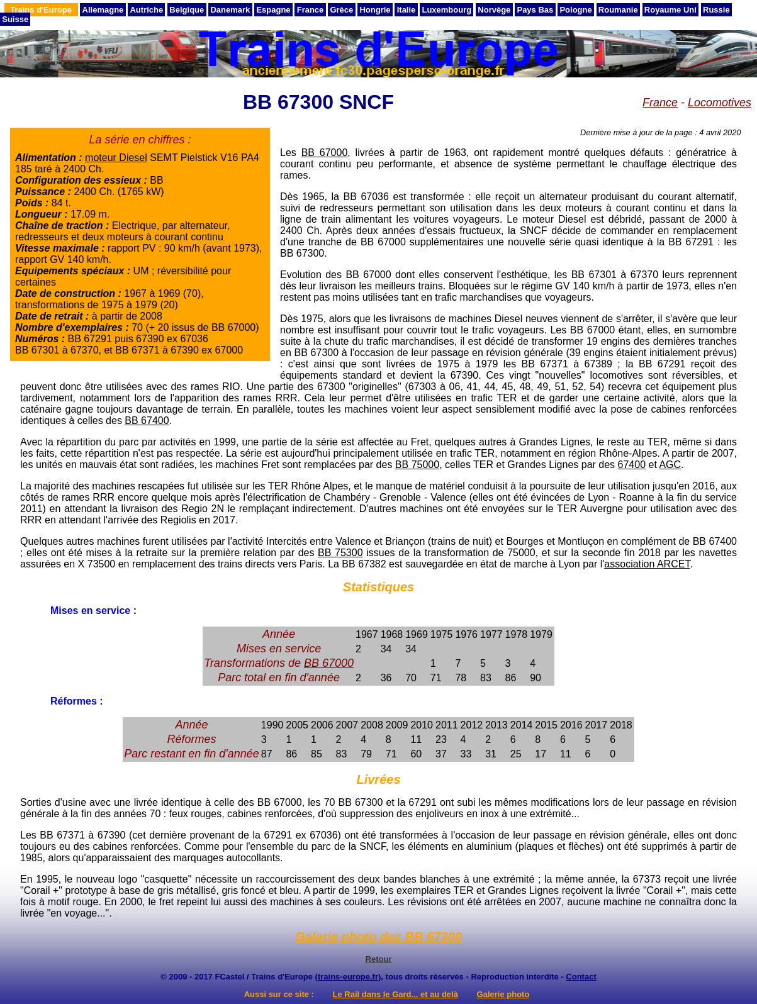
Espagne (273, 9)
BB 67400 (147, 420)
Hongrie (374, 9)
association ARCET (647, 564)
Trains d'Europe (41, 9)
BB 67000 (324, 152)
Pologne (575, 9)
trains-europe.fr (348, 976)
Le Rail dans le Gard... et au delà (395, 994)
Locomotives (719, 102)
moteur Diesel (116, 157)
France (310, 9)
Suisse (15, 19)
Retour (379, 959)
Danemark (230, 9)
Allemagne (103, 9)
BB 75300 (340, 552)
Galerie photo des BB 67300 (378, 937)
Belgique (186, 9)
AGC (670, 464)
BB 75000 (417, 464)
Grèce (341, 9)
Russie (716, 9)
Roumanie (618, 9)
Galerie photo (503, 994)
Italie (406, 9)
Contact (581, 976)
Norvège (494, 9)
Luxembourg (446, 9)
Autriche (146, 9)
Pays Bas (535, 9)
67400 (632, 464)
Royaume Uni (670, 9)
